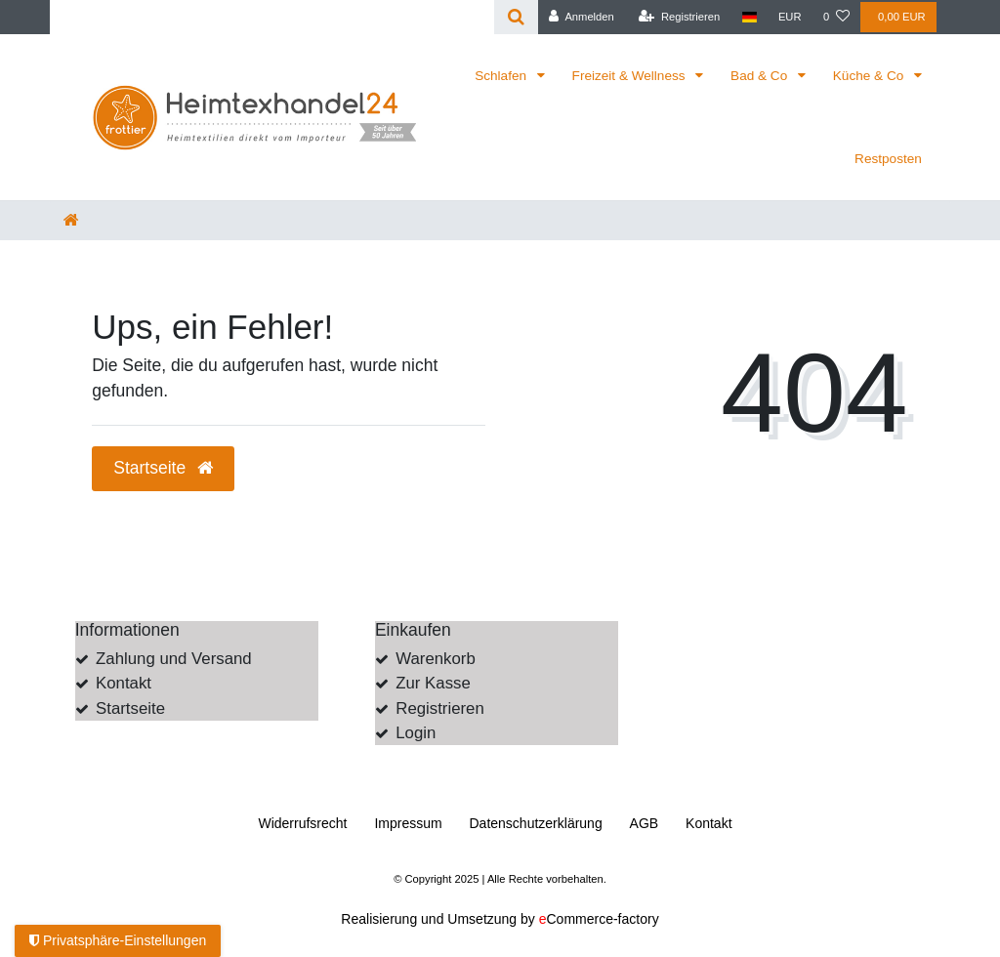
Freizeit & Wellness (630, 75)
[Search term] (272, 17)
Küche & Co (870, 75)
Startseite (130, 708)
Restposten (888, 158)
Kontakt (123, 683)
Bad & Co (760, 75)
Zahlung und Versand (174, 658)
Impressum (407, 823)
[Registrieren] (679, 17)
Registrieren (439, 708)
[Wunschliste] (836, 17)
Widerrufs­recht (302, 823)
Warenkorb (435, 658)
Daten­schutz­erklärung (536, 823)
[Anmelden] (581, 17)
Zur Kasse (433, 683)
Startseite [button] (163, 468)
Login (416, 733)
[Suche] (516, 17)
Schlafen (502, 75)
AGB (644, 823)
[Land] (748, 17)
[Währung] (790, 17)
